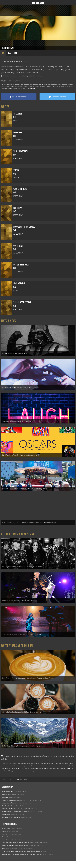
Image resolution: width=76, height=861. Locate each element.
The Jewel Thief (6, 794)
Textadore (4, 857)
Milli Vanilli (5, 797)
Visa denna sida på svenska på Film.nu (14, 61)
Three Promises (6, 806)
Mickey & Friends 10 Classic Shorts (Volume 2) (14, 811)
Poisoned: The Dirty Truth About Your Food (14, 800)
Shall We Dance (33, 70)
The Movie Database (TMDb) (64, 763)
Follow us (4, 834)
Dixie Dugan (11, 73)
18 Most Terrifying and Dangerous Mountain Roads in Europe (19, 845)
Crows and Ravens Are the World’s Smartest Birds (15, 842)
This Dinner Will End (7, 791)
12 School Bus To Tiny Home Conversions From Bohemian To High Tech (22, 854)
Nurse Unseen (6, 814)
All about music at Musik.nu (18, 534)
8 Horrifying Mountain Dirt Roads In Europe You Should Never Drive (21, 851)
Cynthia (67, 70)
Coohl (3, 840)
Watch (3, 848)
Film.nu (4, 837)
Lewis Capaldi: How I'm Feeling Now (12, 808)
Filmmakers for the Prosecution (11, 817)
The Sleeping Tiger (51, 70)
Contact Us (5, 831)
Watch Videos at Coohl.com (17, 646)
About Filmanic (6, 828)
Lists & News (8, 321)
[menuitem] (4, 780)
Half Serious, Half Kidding (9, 803)
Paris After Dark (29, 73)
